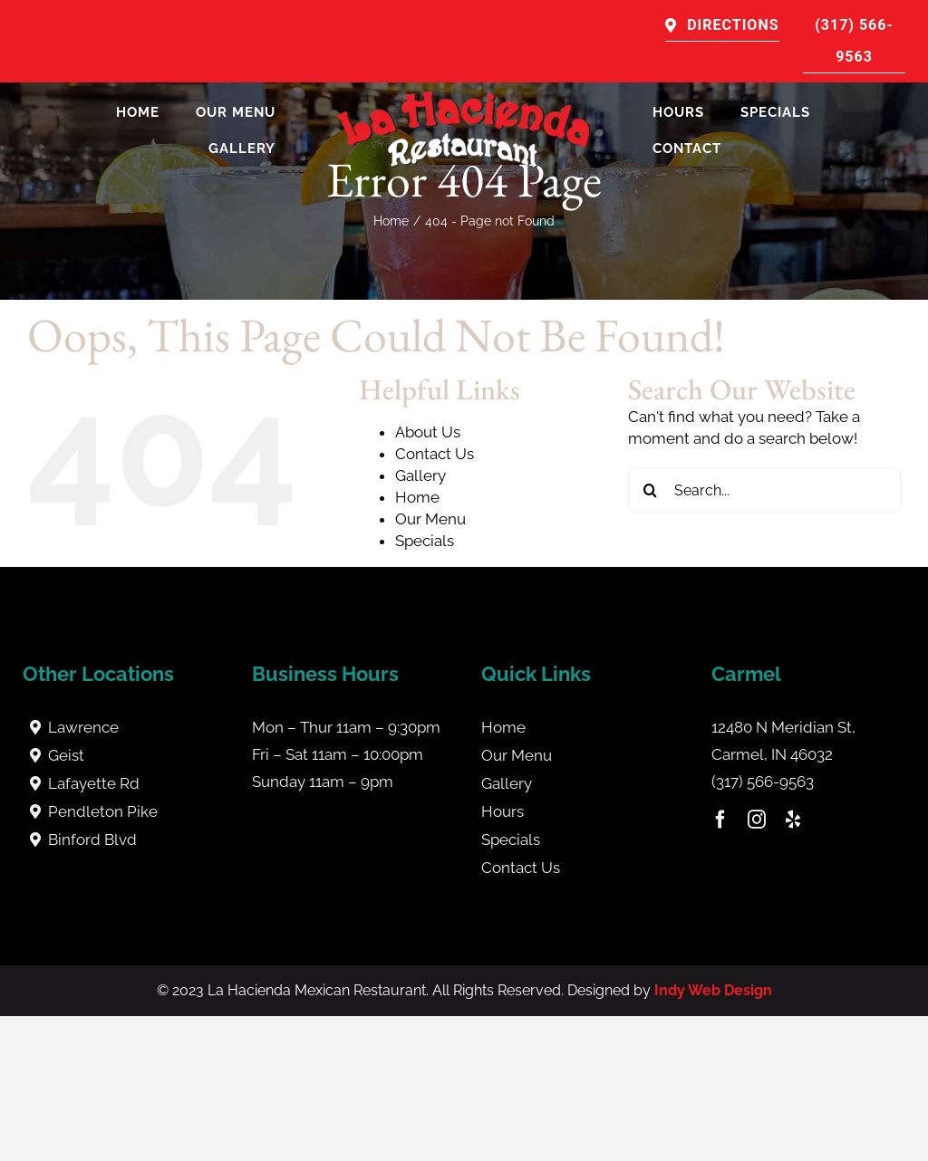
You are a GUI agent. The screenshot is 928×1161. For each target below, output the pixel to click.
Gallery (420, 475)
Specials (424, 541)
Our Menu (430, 519)
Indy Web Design (713, 990)
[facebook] (720, 820)
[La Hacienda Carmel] (464, 99)
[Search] (650, 490)
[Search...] (764, 490)
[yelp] (793, 820)
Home (417, 497)
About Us (427, 432)
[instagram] (757, 820)
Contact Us (434, 454)
